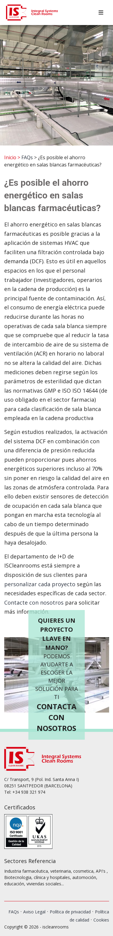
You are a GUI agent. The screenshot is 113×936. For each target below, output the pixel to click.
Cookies (101, 920)
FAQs (27, 157)
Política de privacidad (70, 912)
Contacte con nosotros (34, 602)
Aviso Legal (34, 912)
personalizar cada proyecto (39, 584)
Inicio (10, 157)
